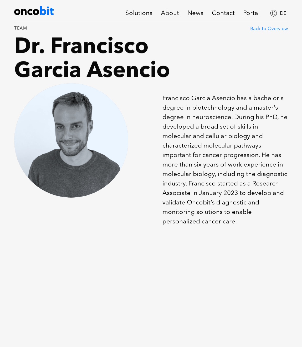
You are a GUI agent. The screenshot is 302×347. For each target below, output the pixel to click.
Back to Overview (269, 29)
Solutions (138, 13)
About (170, 13)
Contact (223, 13)
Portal (251, 13)
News (195, 13)
